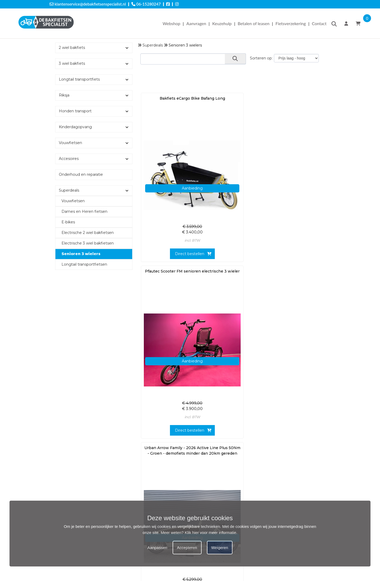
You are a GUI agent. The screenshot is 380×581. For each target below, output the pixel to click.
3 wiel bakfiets (72, 63)
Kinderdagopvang (75, 126)
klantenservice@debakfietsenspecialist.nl (88, 4)
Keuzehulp (221, 23)
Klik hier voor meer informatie (210, 532)
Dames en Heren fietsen (84, 211)
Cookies (58, 493)
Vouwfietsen (70, 142)
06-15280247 (146, 4)
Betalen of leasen (253, 23)
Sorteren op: (261, 58)
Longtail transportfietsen (84, 264)
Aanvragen (196, 23)
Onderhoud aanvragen (72, 470)
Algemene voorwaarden (73, 498)
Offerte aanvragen (68, 459)
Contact (319, 23)
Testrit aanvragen (67, 465)
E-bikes (68, 222)
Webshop (171, 23)
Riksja (64, 95)
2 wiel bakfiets (72, 47)
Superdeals (152, 45)
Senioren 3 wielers (81, 253)
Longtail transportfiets (79, 79)
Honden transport (75, 111)
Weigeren (219, 547)
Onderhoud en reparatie (81, 174)
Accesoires (69, 158)
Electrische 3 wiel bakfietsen (87, 243)
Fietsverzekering (291, 23)
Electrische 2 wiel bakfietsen (87, 232)
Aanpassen (157, 547)
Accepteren (187, 547)
